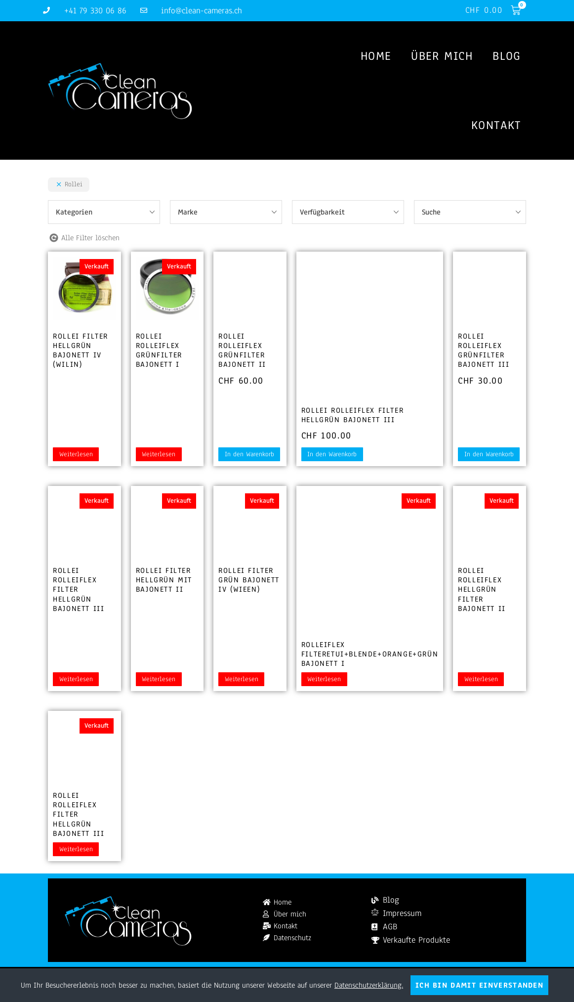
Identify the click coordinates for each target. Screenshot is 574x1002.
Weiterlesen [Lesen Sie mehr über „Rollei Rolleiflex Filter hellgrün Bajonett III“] (76, 680)
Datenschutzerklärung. (368, 985)
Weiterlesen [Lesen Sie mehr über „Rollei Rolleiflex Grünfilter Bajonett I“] (158, 455)
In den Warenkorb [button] (249, 455)
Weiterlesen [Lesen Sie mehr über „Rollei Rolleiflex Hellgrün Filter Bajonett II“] (481, 680)
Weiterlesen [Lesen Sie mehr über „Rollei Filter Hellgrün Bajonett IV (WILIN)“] (76, 455)
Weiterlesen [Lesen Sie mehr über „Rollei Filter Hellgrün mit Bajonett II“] (158, 680)
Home (376, 56)
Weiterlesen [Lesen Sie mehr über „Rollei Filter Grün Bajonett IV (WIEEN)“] (241, 680)
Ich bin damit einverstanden (479, 985)
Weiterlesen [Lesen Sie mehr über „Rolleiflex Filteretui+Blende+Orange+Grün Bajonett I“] (324, 680)
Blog (506, 56)
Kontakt (496, 125)
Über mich (442, 56)
